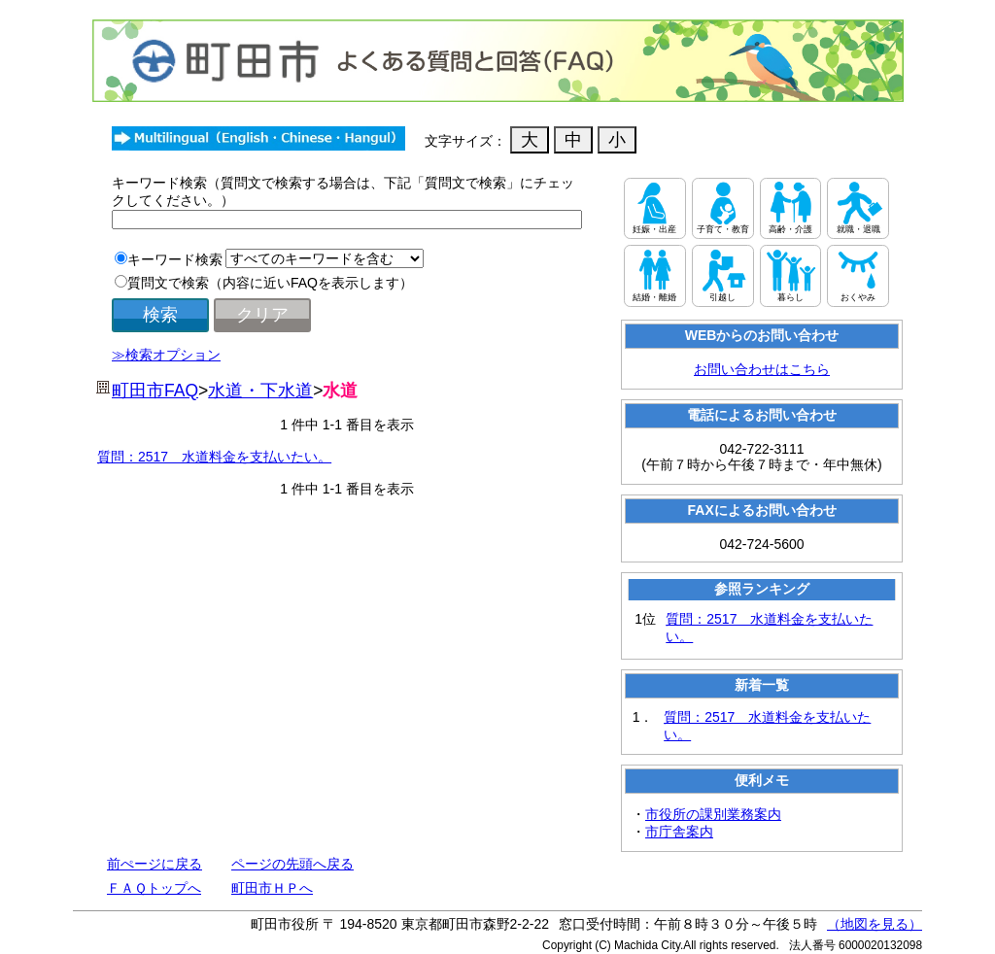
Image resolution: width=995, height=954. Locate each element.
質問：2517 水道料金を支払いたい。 (214, 456)
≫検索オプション (166, 354)
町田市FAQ (155, 390)
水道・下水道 (260, 390)
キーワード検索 (175, 259)
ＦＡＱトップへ (154, 888)
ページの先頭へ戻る (292, 863)
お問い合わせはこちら (762, 369)
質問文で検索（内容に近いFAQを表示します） (270, 282)
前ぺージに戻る (154, 863)
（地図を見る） (874, 924)
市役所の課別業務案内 (713, 814)
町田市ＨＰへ (272, 888)
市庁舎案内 (679, 831)
